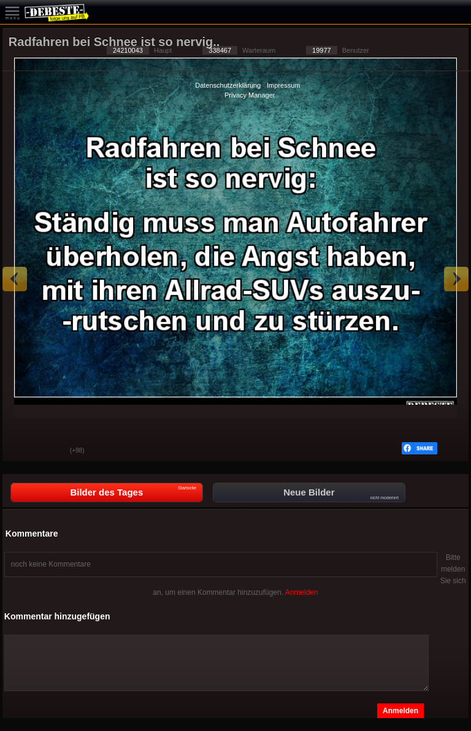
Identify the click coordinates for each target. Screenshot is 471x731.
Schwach (51, 451)
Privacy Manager (249, 95)
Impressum (283, 85)
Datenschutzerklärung (228, 85)
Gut (21, 451)
